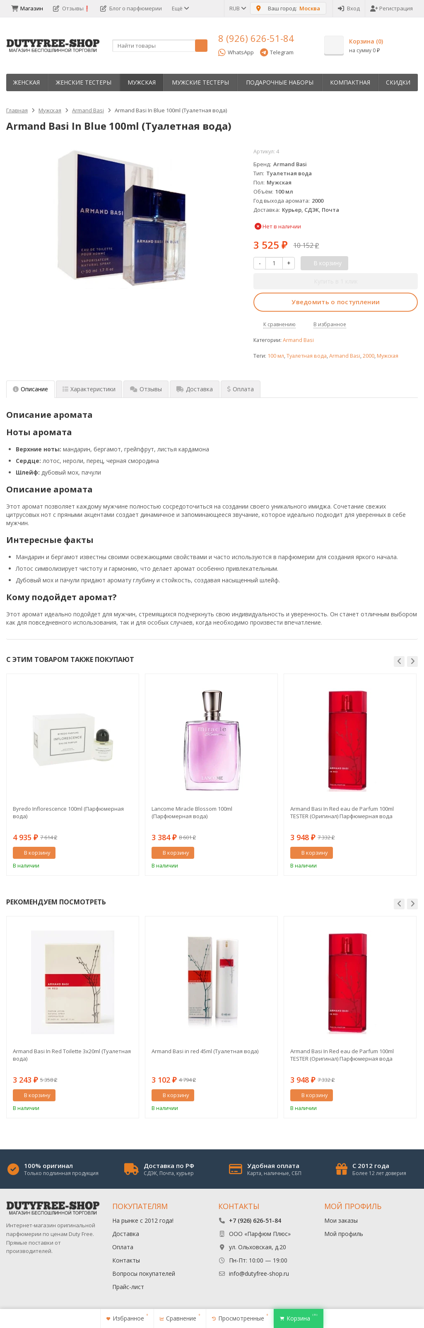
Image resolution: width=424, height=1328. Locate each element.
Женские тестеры (83, 82)
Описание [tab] (30, 389)
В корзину (33, 852)
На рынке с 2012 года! (142, 1220)
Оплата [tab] (240, 389)
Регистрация (391, 8)
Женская (26, 82)
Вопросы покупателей (143, 1273)
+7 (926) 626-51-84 (255, 1220)
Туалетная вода (307, 355)
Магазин (27, 8)
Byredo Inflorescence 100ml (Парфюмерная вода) (68, 812)
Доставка (125, 1234)
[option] (72, 775)
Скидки (398, 82)
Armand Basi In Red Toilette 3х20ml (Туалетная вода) (72, 1054)
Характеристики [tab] (89, 389)
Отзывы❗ (71, 8)
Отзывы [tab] (146, 389)
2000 (368, 355)
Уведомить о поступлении (336, 302)
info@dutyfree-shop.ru (259, 1273)
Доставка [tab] (194, 389)
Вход (349, 8)
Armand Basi (298, 340)
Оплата (122, 1247)
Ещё (180, 8)
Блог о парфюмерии (131, 8)
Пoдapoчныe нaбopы (279, 82)
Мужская (142, 82)
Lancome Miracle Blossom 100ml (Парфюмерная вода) (192, 812)
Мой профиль (343, 1234)
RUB (237, 8)
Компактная (350, 82)
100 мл (275, 355)
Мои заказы (341, 1220)
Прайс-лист (128, 1287)
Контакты (126, 1260)
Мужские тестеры (200, 82)
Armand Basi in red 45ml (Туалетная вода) (205, 1051)
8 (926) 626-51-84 (256, 38)
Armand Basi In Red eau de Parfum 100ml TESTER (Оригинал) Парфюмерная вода (342, 812)
